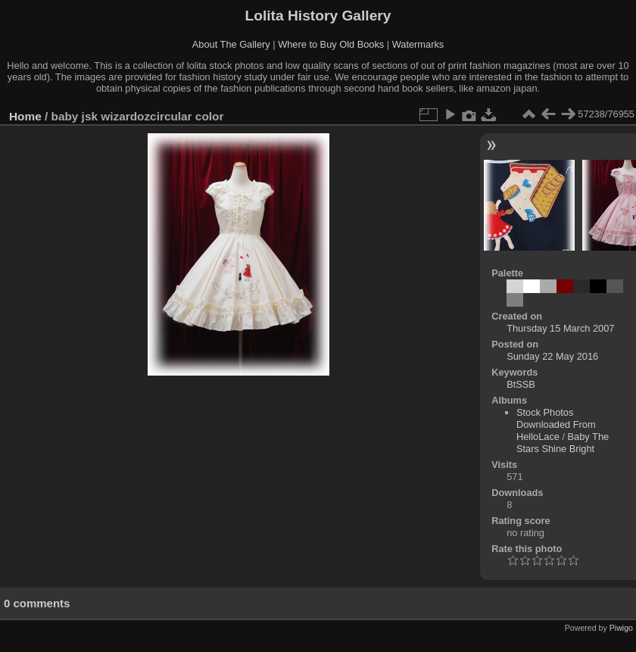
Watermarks (418, 44)
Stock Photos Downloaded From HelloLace (556, 424)
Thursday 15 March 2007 (560, 328)
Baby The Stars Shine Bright (562, 442)
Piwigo (621, 627)
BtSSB (521, 384)
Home (25, 116)
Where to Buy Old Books (331, 44)
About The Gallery (231, 44)
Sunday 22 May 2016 (552, 356)
